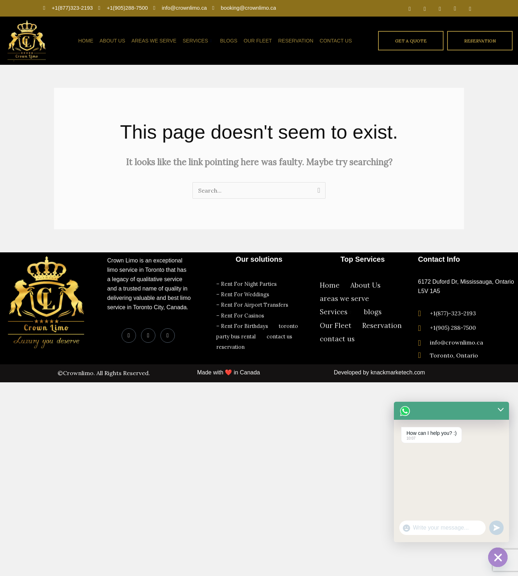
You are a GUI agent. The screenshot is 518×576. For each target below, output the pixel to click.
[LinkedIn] (440, 8)
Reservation (296, 41)
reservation (231, 343)
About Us (115, 41)
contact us (336, 41)
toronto (291, 323)
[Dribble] (455, 8)
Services (199, 40)
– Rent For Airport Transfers (253, 303)
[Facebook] (409, 8)
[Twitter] (424, 8)
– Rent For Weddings (243, 293)
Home (89, 41)
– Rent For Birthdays (243, 323)
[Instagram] (470, 8)
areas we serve (156, 41)
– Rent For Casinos (240, 313)
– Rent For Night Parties (248, 283)
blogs (230, 41)
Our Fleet (259, 41)
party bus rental (236, 333)
